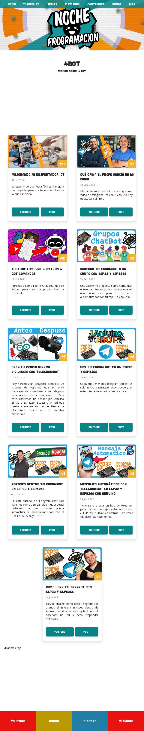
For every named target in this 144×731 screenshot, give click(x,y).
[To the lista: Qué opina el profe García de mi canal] (106, 161)
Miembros (72, 4)
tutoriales (31, 4)
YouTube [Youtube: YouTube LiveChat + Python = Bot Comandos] (29, 311)
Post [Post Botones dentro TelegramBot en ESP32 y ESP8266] (56, 531)
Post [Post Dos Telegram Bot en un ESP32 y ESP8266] (125, 428)
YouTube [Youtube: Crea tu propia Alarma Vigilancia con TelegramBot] (29, 428)
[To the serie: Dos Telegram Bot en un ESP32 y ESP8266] (106, 353)
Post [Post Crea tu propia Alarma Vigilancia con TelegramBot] (56, 428)
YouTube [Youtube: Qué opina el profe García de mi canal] (98, 213)
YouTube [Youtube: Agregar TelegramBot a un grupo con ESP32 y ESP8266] (98, 311)
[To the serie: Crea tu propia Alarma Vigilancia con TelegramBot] (37, 353)
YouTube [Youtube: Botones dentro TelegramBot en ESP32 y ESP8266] (29, 531)
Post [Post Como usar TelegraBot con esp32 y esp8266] (90, 633)
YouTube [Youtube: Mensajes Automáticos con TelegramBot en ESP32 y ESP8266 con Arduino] (98, 531)
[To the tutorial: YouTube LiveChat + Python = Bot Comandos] (37, 255)
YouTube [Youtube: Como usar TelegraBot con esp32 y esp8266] (64, 633)
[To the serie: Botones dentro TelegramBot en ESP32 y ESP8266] (37, 470)
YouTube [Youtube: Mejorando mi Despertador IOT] (29, 213)
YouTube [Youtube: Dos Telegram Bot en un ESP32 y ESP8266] (98, 428)
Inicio (12, 4)
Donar (116, 4)
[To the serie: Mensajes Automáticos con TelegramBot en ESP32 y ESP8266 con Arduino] (106, 473)
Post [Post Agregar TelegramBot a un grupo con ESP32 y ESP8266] (125, 311)
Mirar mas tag (12, 648)
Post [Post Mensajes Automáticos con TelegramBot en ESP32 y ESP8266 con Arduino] (125, 531)
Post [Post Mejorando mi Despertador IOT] (56, 213)
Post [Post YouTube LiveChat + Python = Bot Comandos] (56, 311)
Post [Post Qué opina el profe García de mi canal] (125, 213)
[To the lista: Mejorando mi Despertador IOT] (37, 158)
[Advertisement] (72, 105)
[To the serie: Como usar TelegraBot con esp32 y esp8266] (72, 573)
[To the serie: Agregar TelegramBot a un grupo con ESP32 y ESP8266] (106, 255)
